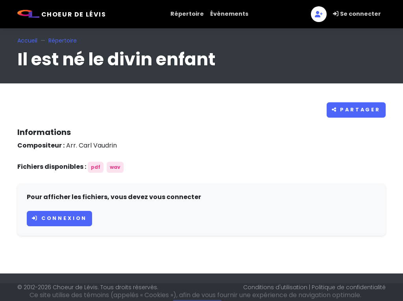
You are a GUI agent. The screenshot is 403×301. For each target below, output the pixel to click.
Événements (229, 14)
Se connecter (357, 14)
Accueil (27, 40)
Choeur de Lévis (61, 14)
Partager (356, 109)
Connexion (59, 218)
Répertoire (187, 14)
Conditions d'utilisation (275, 287)
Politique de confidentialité (349, 287)
